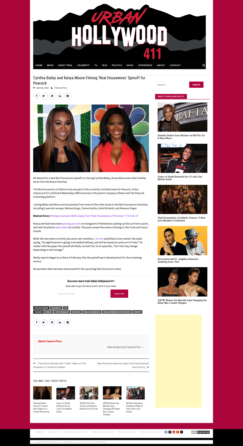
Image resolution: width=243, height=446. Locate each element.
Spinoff (137, 312)
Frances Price (60, 87)
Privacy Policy (126, 432)
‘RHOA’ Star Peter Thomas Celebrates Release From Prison (89, 406)
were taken (61, 227)
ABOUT (161, 65)
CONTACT (175, 65)
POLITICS (117, 65)
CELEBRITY (83, 65)
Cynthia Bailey (62, 312)
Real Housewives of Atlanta (116, 312)
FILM (104, 65)
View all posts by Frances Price (125, 347)
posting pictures (71, 223)
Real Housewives (92, 312)
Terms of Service (102, 432)
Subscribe (119, 293)
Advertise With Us (75, 432)
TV (95, 65)
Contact (53, 432)
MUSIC (130, 65)
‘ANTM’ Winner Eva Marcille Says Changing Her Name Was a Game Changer (111, 409)
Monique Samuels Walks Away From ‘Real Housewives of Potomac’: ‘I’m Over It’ (95, 216)
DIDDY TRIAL (65, 65)
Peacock (76, 312)
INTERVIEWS (145, 65)
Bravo (49, 312)
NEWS (50, 65)
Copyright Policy (150, 432)
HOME (38, 65)
